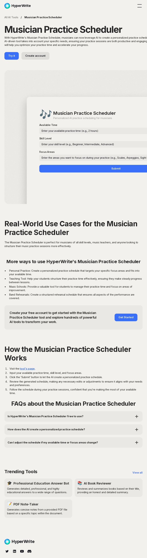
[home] (17, 6)
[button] (139, 6)
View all (137, 472)
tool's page (27, 368)
